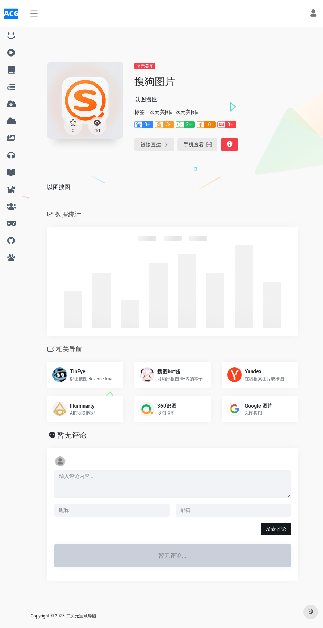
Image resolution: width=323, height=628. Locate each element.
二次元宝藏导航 (81, 616)
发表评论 (276, 529)
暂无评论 (71, 435)
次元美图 (145, 66)
